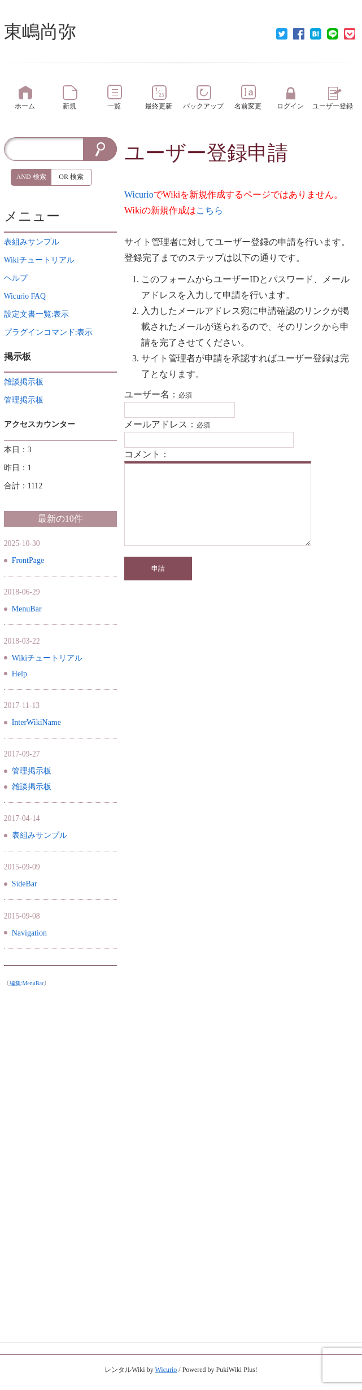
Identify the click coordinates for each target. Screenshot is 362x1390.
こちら (209, 210)
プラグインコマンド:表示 (48, 332)
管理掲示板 (31, 771)
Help (19, 674)
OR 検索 (71, 177)
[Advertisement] (60, 1161)
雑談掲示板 (31, 787)
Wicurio (139, 194)
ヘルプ (16, 278)
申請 (158, 568)
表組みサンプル (39, 835)
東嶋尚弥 (40, 31)
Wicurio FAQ (25, 296)
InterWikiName (36, 722)
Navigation (29, 933)
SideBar (24, 884)
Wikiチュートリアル (47, 658)
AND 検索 (31, 177)
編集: (27, 983)
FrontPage (28, 560)
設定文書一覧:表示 (36, 314)
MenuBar (27, 609)
